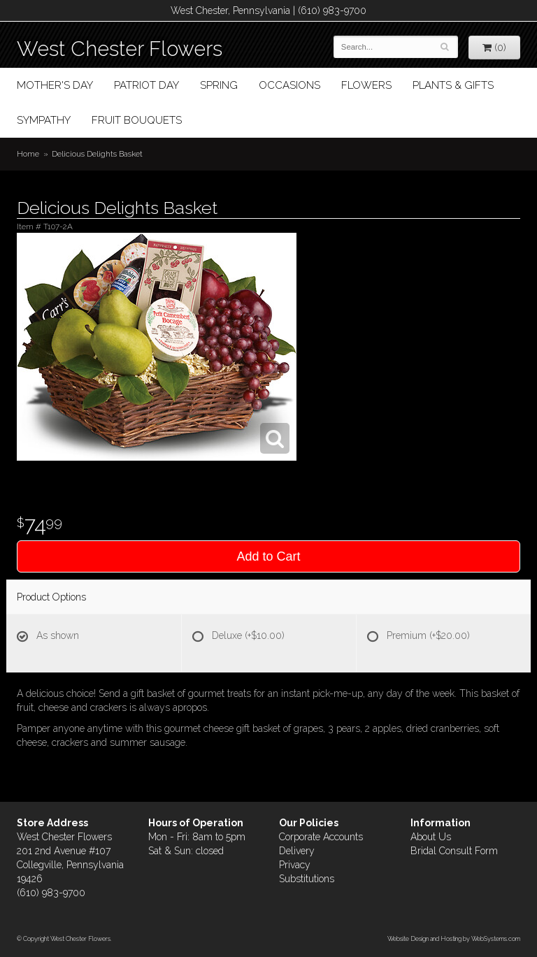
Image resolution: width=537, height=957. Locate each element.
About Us (430, 836)
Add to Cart (268, 556)
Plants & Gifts (453, 85)
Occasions (289, 85)
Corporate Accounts (321, 836)
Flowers (366, 85)
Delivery (297, 850)
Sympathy (44, 120)
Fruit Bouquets (137, 120)
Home (28, 154)
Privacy (294, 864)
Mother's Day (55, 85)
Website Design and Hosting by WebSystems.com (453, 938)
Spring (219, 85)
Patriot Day (146, 85)
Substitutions (306, 878)
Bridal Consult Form (454, 850)
